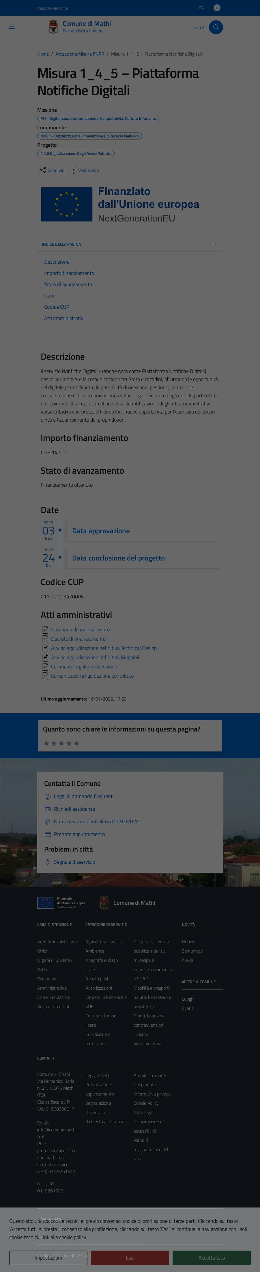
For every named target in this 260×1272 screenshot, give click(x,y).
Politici (43, 969)
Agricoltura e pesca (103, 941)
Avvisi (187, 960)
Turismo (141, 1034)
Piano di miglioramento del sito (151, 1149)
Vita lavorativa (147, 1043)
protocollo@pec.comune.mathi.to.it (56, 1154)
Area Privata (49, 1219)
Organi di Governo (54, 960)
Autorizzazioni (98, 987)
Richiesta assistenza (104, 1121)
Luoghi (188, 998)
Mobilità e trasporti (152, 987)
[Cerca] (216, 27)
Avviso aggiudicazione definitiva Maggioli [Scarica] (95, 657)
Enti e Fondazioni (53, 997)
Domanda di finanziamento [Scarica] (80, 629)
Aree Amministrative (57, 941)
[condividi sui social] (52, 170)
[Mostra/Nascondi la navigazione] (11, 26)
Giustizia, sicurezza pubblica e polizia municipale (151, 951)
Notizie (188, 941)
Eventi (188, 1008)
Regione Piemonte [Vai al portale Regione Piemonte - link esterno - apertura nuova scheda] (52, 8)
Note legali (144, 1112)
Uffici (42, 950)
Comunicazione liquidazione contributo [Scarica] (92, 675)
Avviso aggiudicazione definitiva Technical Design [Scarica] (104, 648)
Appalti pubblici (99, 978)
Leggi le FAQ (97, 1075)
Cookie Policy (146, 1103)
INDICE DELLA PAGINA (130, 244)
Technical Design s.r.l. (76, 1255)
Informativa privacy (152, 1093)
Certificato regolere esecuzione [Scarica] (84, 666)
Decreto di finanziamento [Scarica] (78, 638)
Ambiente (94, 950)
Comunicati (192, 950)
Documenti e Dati (53, 1006)
